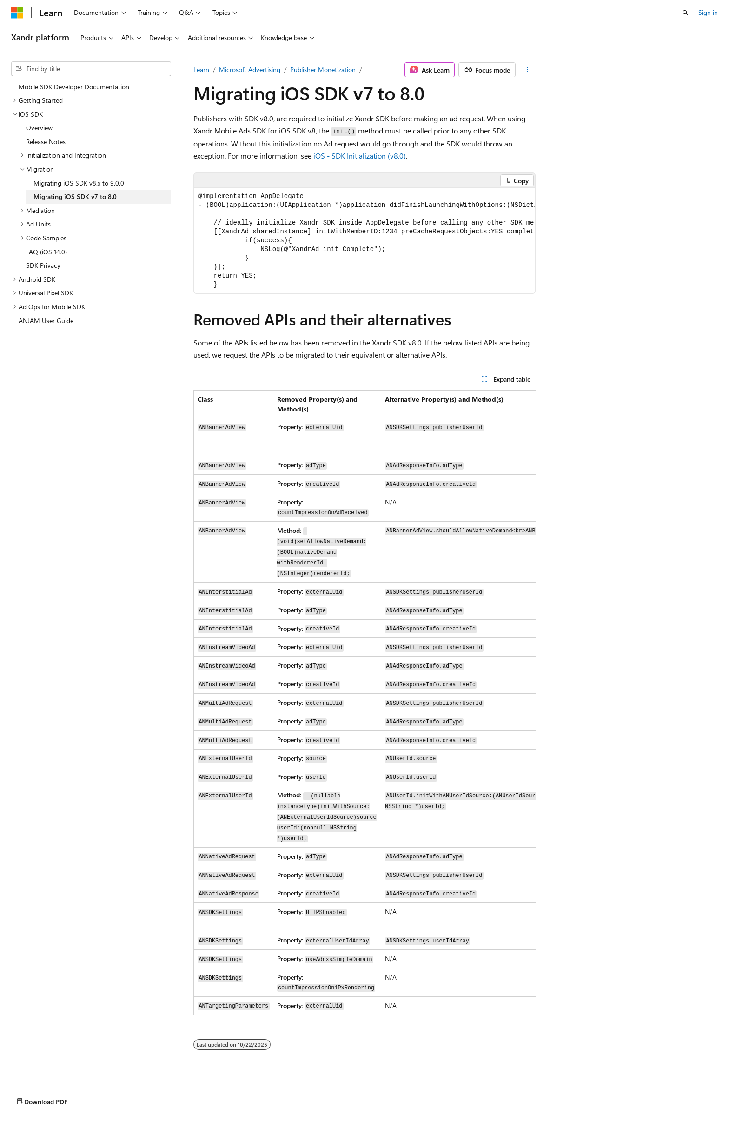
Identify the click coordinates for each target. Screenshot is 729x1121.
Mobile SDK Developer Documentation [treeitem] (74, 86)
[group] (364, 240)
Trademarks (632, 1092)
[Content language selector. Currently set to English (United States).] (53, 1091)
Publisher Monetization (323, 69)
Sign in (708, 12)
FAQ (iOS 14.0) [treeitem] (46, 251)
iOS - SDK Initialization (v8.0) (359, 155)
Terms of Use (586, 1092)
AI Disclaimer (366, 1092)
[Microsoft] (17, 13)
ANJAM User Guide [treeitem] (46, 320)
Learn (201, 69)
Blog (463, 1092)
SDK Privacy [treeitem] (43, 265)
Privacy (540, 1092)
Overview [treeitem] (39, 127)
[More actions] (527, 69)
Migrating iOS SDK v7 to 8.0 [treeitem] (75, 196)
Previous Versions (421, 1092)
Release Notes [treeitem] (46, 141)
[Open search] (685, 12)
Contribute (503, 1092)
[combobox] (91, 68)
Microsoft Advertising (249, 69)
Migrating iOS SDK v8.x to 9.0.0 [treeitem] (78, 183)
